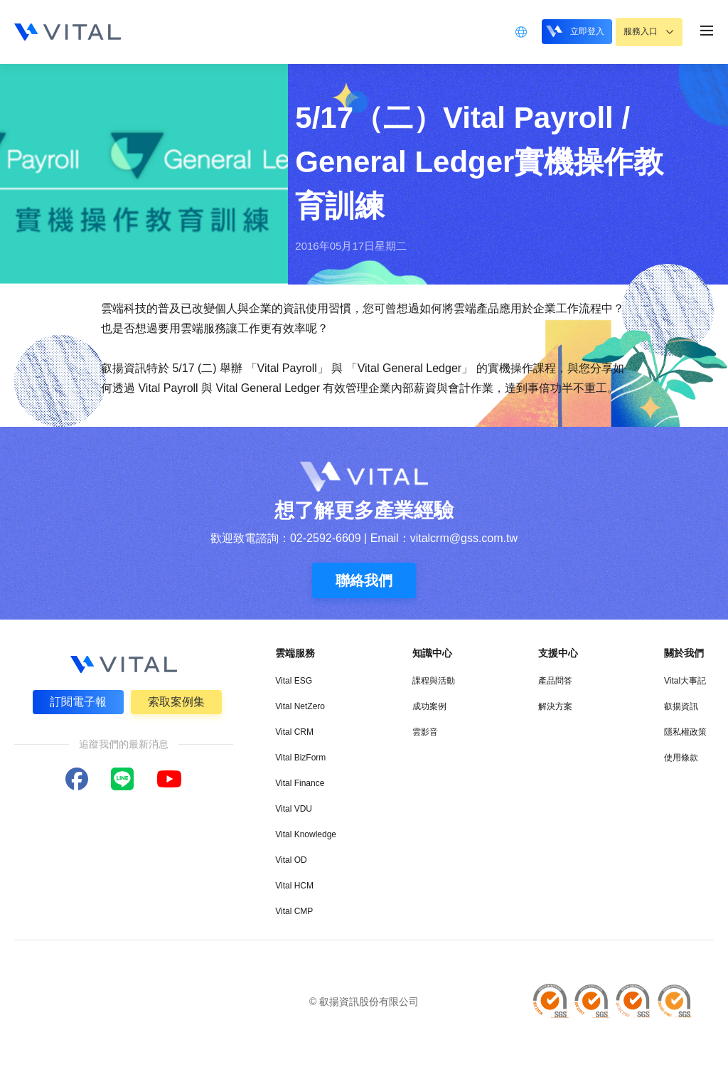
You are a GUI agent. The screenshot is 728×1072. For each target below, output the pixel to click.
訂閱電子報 (77, 701)
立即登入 (565, 31)
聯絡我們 (364, 580)
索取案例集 (177, 701)
